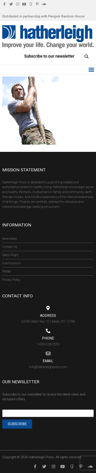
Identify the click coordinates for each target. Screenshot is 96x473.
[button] (91, 69)
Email (48, 361)
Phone (48, 338)
